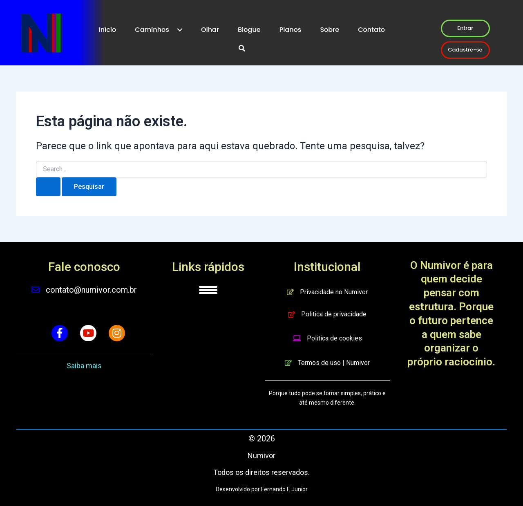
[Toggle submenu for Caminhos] (179, 30)
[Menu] (208, 290)
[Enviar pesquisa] (48, 186)
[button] (242, 48)
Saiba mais (84, 365)
